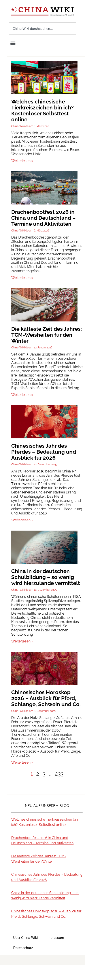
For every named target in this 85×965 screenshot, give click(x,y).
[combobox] (42, 28)
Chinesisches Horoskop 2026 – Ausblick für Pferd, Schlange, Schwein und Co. (46, 698)
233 (59, 773)
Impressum (55, 938)
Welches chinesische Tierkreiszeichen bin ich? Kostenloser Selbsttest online (42, 110)
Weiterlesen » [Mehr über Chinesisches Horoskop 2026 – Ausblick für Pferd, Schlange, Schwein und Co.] (22, 762)
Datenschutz (23, 948)
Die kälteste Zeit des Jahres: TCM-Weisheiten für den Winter (46, 335)
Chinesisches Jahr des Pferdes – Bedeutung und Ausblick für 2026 (43, 452)
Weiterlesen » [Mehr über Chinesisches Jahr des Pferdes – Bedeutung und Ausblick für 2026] (22, 520)
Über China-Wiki (25, 938)
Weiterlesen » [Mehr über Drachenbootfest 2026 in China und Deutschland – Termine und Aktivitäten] (22, 278)
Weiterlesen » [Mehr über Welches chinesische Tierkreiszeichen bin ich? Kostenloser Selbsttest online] (22, 161)
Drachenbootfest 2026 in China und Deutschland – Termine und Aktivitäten (43, 218)
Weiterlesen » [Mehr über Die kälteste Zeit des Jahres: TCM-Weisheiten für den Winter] (22, 395)
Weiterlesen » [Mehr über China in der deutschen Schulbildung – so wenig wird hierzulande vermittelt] (22, 641)
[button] (13, 43)
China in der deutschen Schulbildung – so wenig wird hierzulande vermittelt (45, 577)
